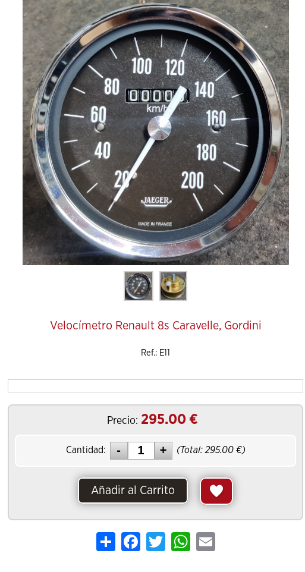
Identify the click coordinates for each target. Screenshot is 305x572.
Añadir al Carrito (133, 490)
